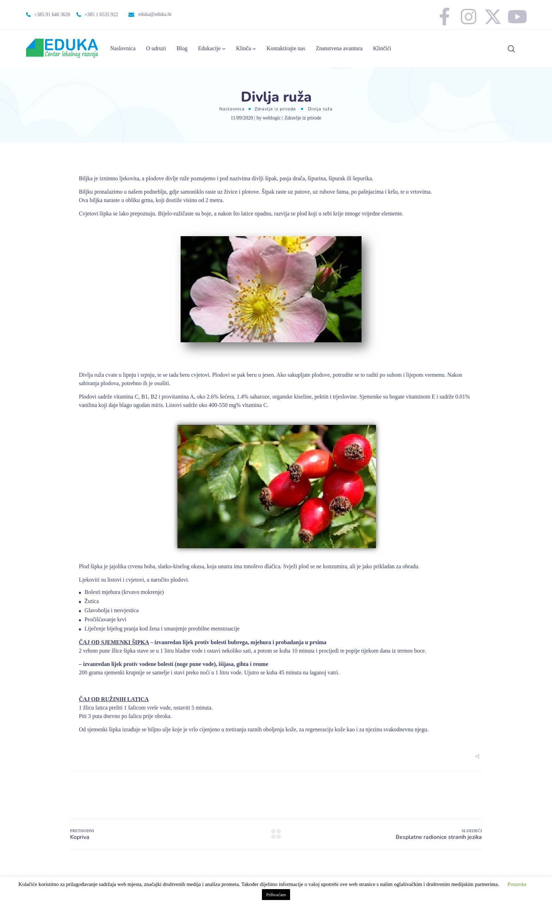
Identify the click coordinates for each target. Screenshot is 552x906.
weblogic (272, 118)
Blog (181, 48)
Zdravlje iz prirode (275, 109)
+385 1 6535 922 (101, 14)
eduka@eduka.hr (155, 14)
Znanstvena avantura (339, 48)
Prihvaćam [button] (276, 894)
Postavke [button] (516, 884)
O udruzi (156, 48)
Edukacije (209, 48)
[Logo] (62, 48)
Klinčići (382, 48)
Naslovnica (123, 48)
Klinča (243, 48)
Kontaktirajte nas (285, 48)
